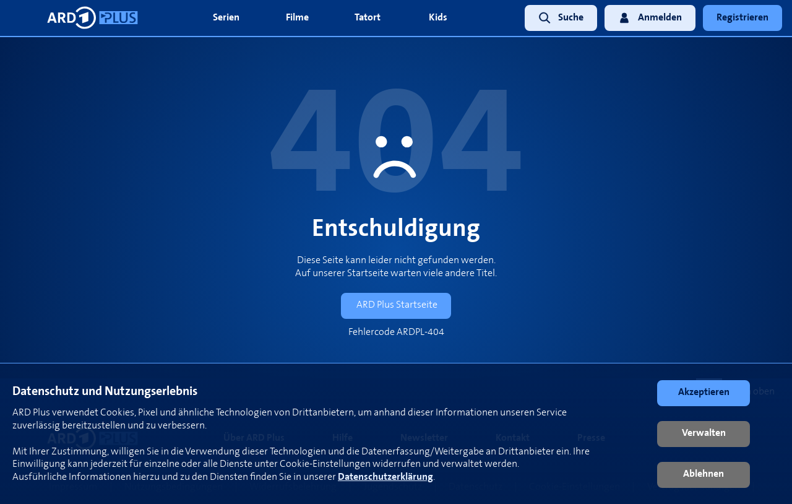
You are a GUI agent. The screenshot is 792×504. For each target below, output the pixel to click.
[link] (557, 18)
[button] (703, 393)
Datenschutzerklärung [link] (385, 477)
